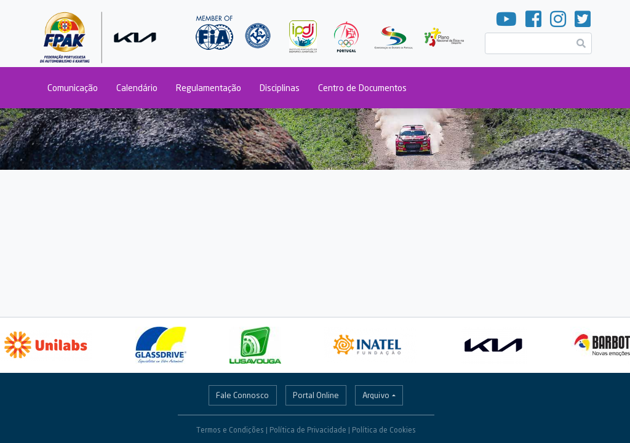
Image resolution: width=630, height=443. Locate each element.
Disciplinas (280, 87)
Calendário (137, 87)
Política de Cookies (384, 429)
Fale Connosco (242, 395)
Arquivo (375, 395)
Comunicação (72, 87)
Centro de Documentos (362, 87)
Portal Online (316, 395)
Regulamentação (208, 87)
